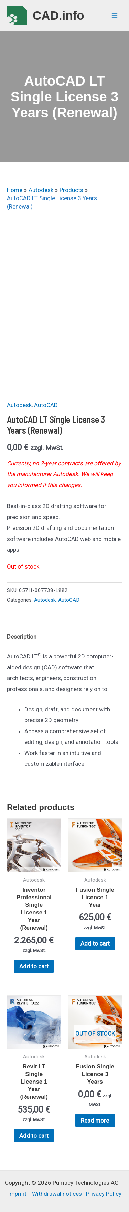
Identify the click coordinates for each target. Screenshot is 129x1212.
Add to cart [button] (34, 966)
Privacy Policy (103, 1193)
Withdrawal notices (57, 1193)
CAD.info (58, 15)
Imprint (17, 1193)
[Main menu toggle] (114, 15)
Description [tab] (21, 636)
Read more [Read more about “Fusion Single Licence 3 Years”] (95, 1120)
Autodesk (19, 404)
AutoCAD (46, 404)
